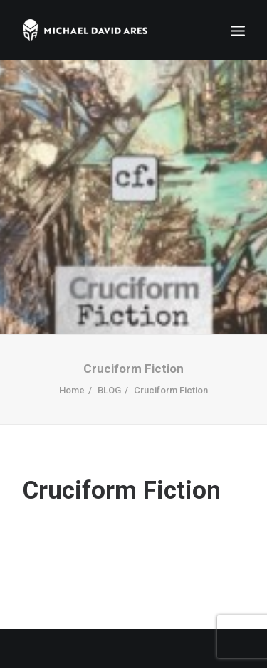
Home (72, 386)
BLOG (109, 386)
